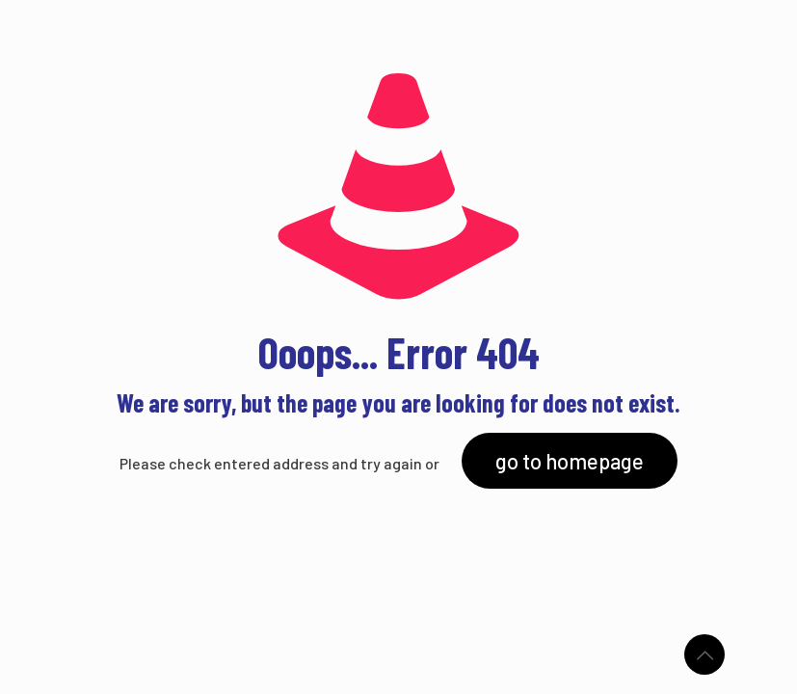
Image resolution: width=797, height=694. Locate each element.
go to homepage (569, 460)
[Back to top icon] (704, 654)
